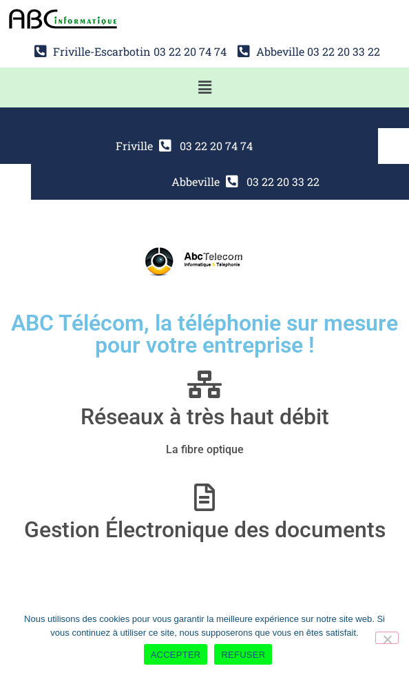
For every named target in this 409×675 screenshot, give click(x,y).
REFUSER (243, 655)
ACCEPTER (176, 655)
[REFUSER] (387, 638)
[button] (204, 87)
